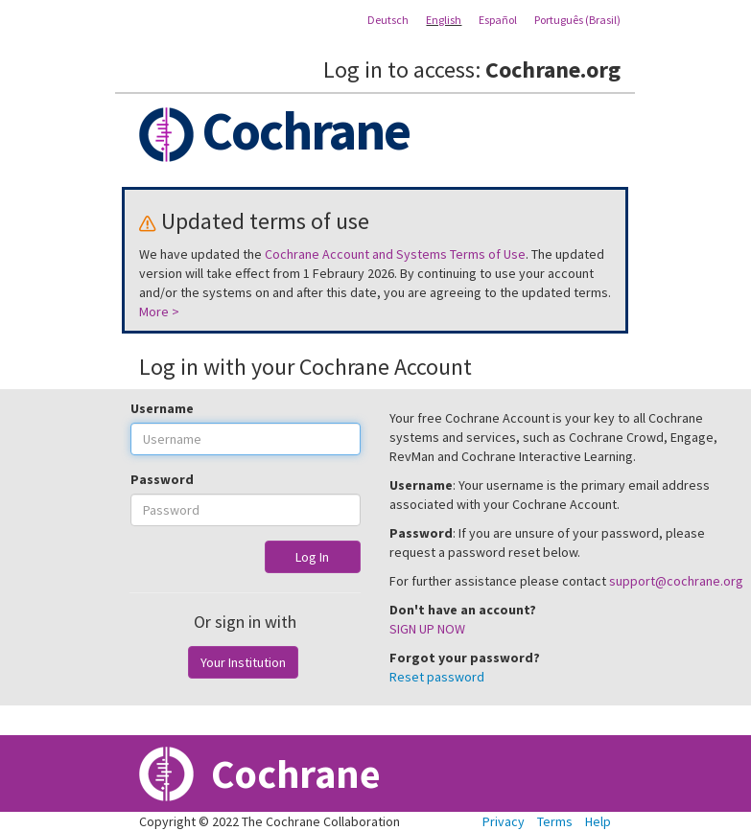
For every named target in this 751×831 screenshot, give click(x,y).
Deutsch (388, 19)
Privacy (503, 821)
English (443, 19)
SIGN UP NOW (427, 628)
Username (162, 408)
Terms (555, 821)
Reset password (436, 676)
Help (598, 821)
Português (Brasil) (577, 19)
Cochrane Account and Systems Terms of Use (395, 254)
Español (498, 19)
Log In (312, 557)
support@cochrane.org (676, 580)
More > (159, 311)
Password (162, 479)
